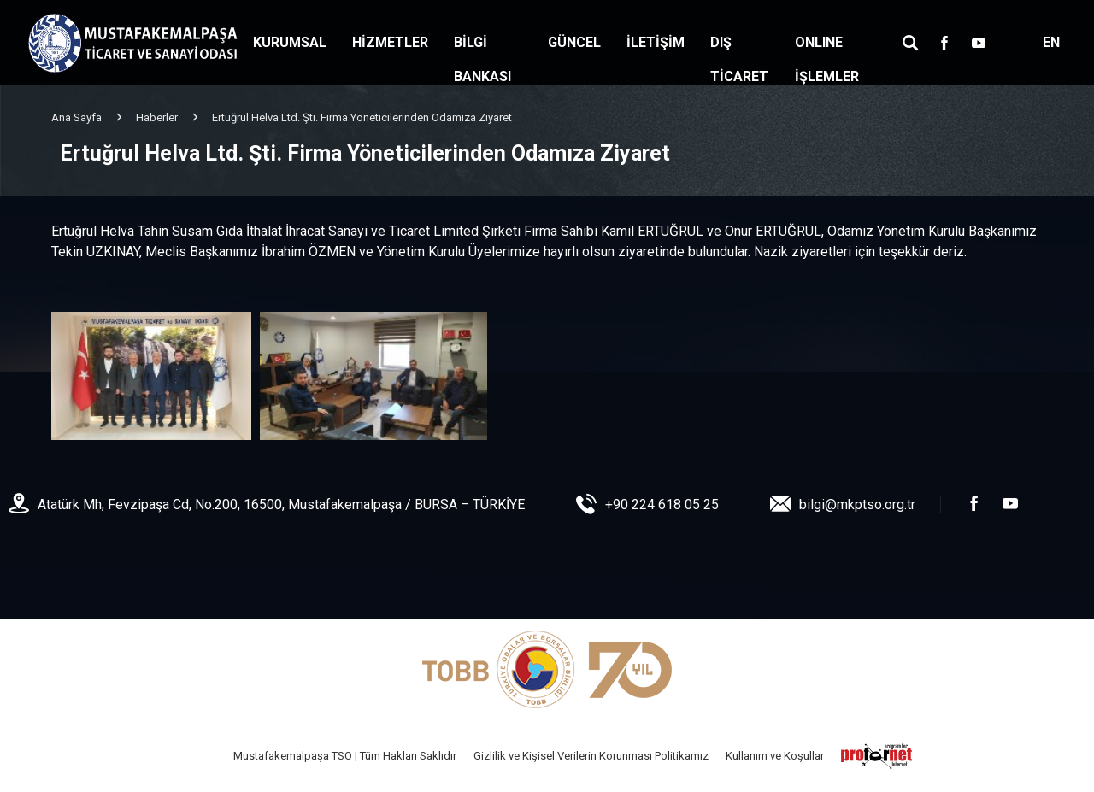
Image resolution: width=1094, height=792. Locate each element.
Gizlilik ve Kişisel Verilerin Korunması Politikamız (591, 755)
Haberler (157, 117)
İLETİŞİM (655, 42)
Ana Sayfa (76, 117)
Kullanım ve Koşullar (775, 755)
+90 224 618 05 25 (662, 504)
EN (1051, 42)
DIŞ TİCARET (739, 59)
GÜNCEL (574, 42)
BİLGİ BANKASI (482, 59)
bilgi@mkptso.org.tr (857, 504)
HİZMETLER (390, 42)
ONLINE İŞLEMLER (827, 59)
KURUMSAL (289, 42)
